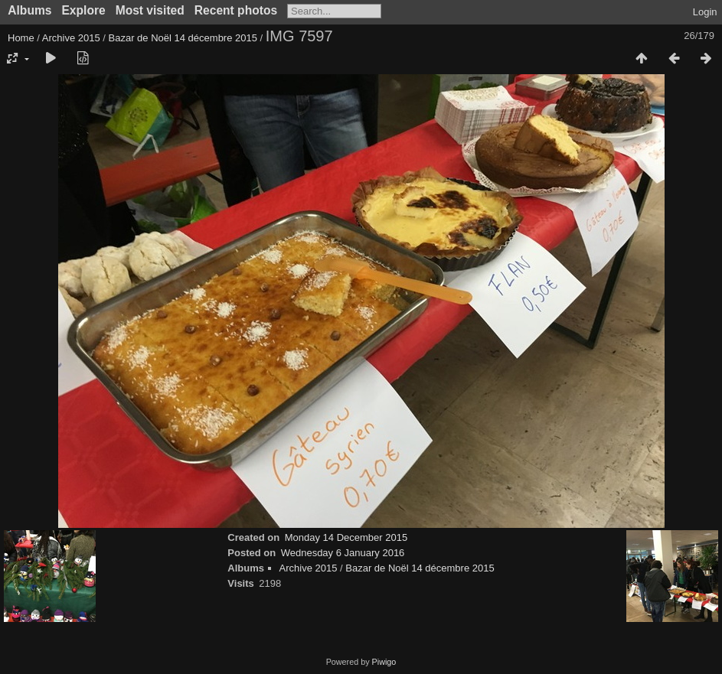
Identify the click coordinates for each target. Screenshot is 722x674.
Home (21, 38)
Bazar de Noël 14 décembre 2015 (183, 38)
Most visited (150, 10)
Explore (83, 10)
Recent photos (235, 10)
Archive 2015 (71, 38)
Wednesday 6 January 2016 (343, 552)
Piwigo (384, 661)
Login (705, 12)
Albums (29, 10)
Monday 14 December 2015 (346, 537)
